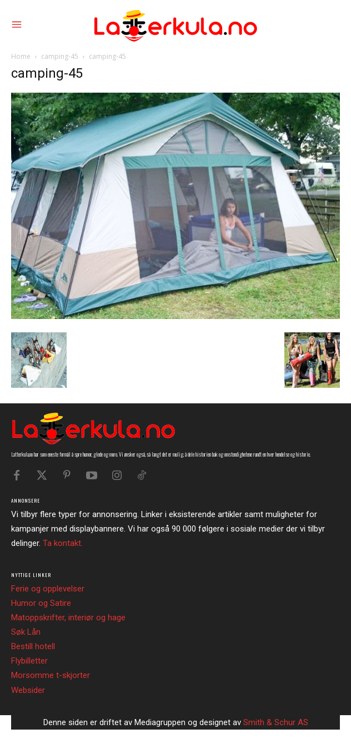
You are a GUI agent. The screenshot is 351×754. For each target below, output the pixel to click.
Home (21, 56)
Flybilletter (29, 661)
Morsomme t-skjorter (50, 675)
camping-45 (59, 56)
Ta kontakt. (63, 543)
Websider (28, 690)
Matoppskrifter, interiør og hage (68, 618)
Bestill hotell (33, 646)
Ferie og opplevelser (47, 589)
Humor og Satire (41, 603)
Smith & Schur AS (275, 722)
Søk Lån (26, 632)
